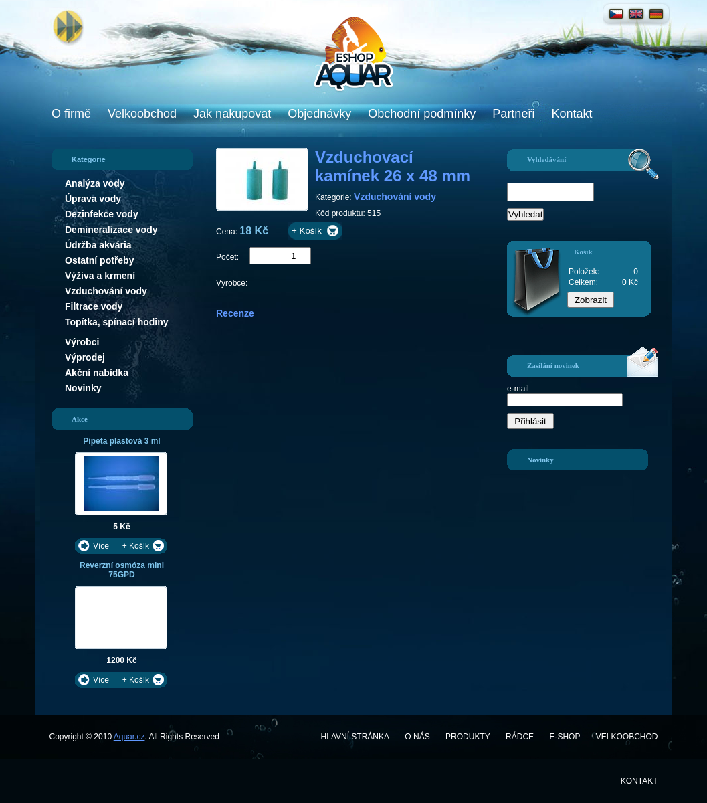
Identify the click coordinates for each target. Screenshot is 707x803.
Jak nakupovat (232, 113)
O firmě (71, 113)
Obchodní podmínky (422, 113)
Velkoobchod (142, 113)
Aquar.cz (129, 736)
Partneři (513, 113)
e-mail (518, 388)
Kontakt (571, 113)
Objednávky (319, 113)
